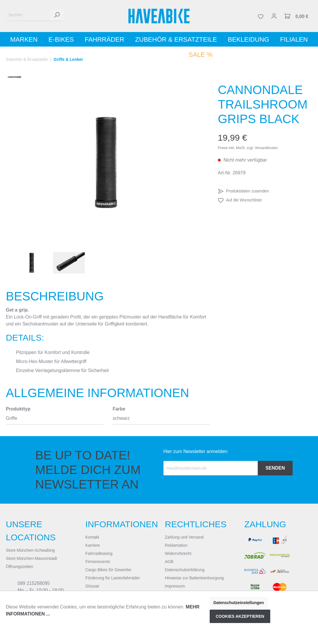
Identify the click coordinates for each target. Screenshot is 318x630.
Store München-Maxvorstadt (31, 558)
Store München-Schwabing (30, 550)
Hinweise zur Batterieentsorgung (194, 578)
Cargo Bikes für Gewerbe (108, 569)
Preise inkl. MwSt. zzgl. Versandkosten (248, 148)
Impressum (175, 586)
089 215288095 (33, 583)
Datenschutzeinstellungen (238, 602)
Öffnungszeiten (19, 566)
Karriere (92, 545)
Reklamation (176, 545)
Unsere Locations (31, 530)
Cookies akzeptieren (240, 616)
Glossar (92, 586)
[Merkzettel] (260, 16)
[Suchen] (28, 15)
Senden (275, 468)
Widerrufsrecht (178, 553)
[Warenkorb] (296, 16)
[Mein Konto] (274, 16)
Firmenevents (97, 561)
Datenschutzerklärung (184, 569)
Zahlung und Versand (184, 537)
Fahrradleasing (98, 553)
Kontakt (92, 537)
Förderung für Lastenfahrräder (112, 578)
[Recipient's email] (210, 468)
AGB (169, 561)
